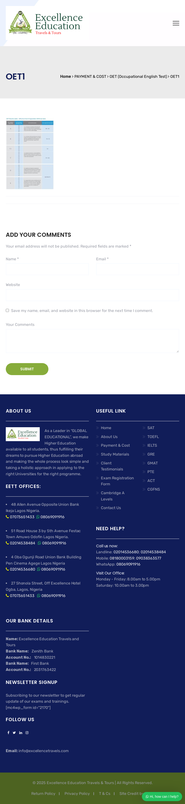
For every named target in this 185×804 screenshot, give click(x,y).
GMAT (152, 463)
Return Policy (43, 793)
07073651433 (22, 517)
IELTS (152, 445)
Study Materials (115, 454)
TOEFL (153, 436)
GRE (151, 454)
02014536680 (22, 569)
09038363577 (148, 558)
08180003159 (122, 558)
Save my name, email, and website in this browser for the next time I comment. (82, 310)
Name (12, 259)
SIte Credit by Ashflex (139, 793)
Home (106, 428)
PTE (150, 471)
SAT (150, 428)
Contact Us (111, 508)
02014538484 (22, 543)
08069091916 (52, 517)
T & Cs (104, 793)
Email (102, 259)
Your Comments (20, 324)
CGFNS (153, 489)
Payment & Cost (115, 445)
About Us (109, 436)
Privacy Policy (77, 793)
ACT (151, 480)
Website (13, 284)
